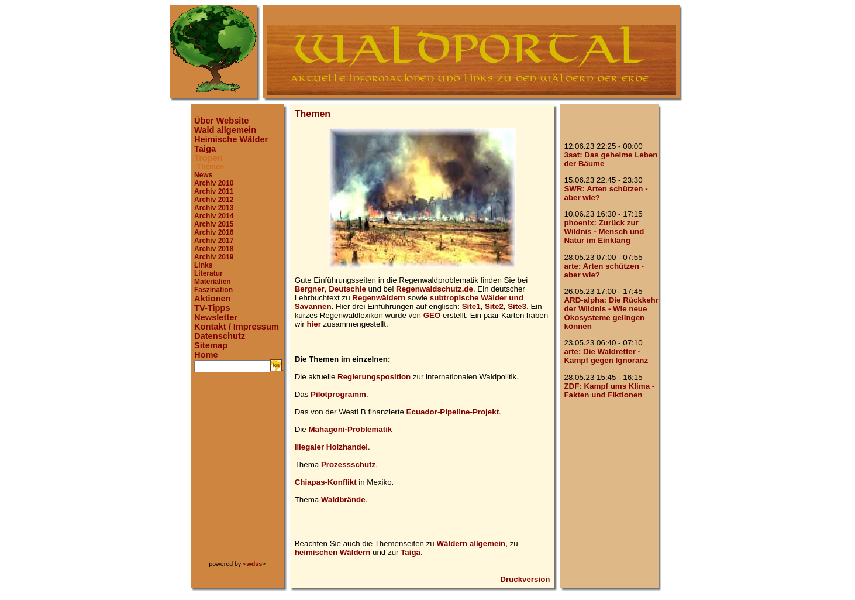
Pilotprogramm (338, 394)
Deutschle (347, 288)
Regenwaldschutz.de (434, 288)
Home (206, 354)
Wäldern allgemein (471, 543)
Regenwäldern (378, 297)
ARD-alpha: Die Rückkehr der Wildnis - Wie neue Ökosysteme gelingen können (611, 313)
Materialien (212, 281)
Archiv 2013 (213, 208)
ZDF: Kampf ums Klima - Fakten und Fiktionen (609, 390)
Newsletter (215, 317)
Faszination (213, 290)
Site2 (494, 306)
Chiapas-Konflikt (326, 482)
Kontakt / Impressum (236, 326)
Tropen (208, 158)
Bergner (310, 288)
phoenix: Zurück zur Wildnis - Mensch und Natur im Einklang (604, 231)
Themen (210, 167)
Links (203, 265)
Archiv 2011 (213, 191)
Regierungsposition (374, 376)
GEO (432, 315)
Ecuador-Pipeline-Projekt (452, 411)
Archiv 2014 (213, 216)
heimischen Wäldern (333, 552)
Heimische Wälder (231, 139)
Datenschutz (219, 336)
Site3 (517, 306)
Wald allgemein (225, 130)
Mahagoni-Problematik (350, 429)
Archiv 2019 (213, 257)
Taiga (205, 148)
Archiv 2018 (213, 249)
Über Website (221, 120)
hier (313, 324)
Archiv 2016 (213, 232)
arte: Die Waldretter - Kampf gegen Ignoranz (606, 356)
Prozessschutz (348, 464)
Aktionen (212, 298)
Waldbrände (343, 499)
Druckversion (525, 579)
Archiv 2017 (213, 240)
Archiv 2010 (213, 183)
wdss (255, 563)
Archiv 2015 (213, 224)
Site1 (471, 306)
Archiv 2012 (213, 200)
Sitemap (210, 345)
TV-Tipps (212, 308)
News (203, 175)
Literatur (208, 273)
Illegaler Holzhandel (331, 447)
